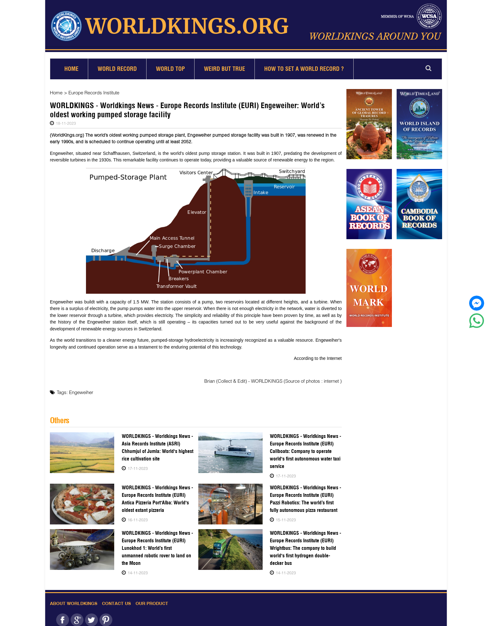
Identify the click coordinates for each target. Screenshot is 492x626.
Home (71, 66)
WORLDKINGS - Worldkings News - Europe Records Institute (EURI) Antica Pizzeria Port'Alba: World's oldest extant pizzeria (156, 496)
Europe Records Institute (93, 90)
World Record (117, 66)
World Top (170, 66)
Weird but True (224, 66)
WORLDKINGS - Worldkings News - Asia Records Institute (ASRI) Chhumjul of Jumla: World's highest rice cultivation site (157, 444)
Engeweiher (81, 389)
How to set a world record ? (304, 66)
